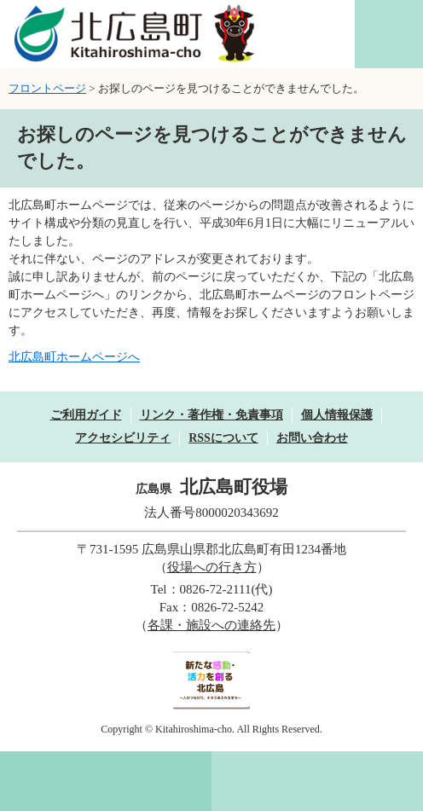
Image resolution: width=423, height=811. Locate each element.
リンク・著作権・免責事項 (211, 414)
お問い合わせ (312, 438)
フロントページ (47, 88)
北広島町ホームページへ (74, 356)
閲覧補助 (389, 34)
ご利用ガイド (86, 414)
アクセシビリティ (123, 438)
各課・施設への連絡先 (211, 625)
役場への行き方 (212, 567)
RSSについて (223, 438)
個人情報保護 (337, 414)
